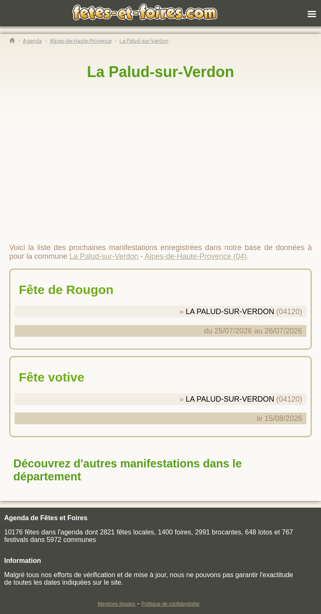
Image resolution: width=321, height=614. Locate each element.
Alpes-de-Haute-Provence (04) (196, 256)
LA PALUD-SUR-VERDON (230, 311)
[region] (160, 158)
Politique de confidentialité (170, 604)
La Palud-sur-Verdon (160, 71)
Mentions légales (116, 604)
